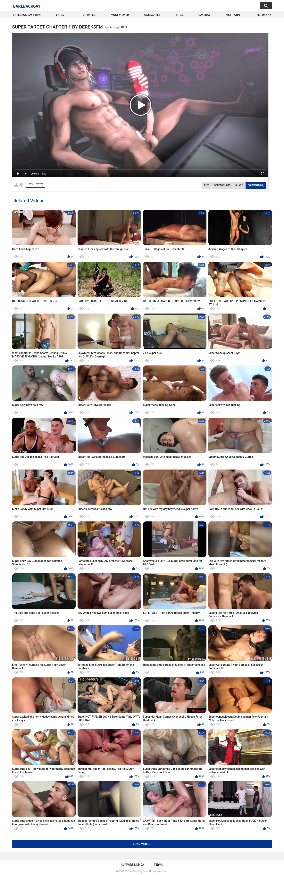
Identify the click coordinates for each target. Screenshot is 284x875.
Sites (179, 14)
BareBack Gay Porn (138, 871)
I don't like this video (21, 185)
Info (206, 185)
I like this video (16, 185)
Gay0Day (204, 14)
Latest (61, 14)
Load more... (142, 844)
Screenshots (222, 185)
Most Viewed (120, 14)
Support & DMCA (132, 864)
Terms (158, 864)
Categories (152, 14)
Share (239, 185)
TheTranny (263, 14)
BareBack (26, 6)
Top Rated (88, 14)
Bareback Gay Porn (27, 14)
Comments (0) (256, 185)
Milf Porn (233, 14)
